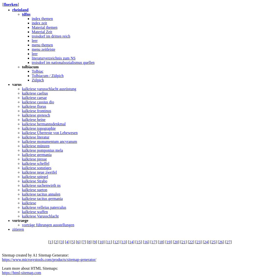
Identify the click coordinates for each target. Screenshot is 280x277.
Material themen (44, 27)
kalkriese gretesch (36, 115)
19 (168, 242)
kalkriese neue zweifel (39, 172)
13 (124, 242)
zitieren (18, 229)
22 (191, 242)
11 (109, 242)
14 (131, 242)
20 (176, 242)
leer (35, 41)
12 (116, 242)
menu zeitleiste (43, 49)
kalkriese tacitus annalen (41, 194)
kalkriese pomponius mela (42, 150)
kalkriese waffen (35, 212)
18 (161, 242)
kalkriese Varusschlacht (40, 216)
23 (198, 242)
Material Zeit (42, 32)
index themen (42, 19)
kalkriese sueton (34, 190)
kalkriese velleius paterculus (44, 207)
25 (213, 242)
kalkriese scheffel (35, 163)
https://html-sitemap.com (21, 273)
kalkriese (29, 203)
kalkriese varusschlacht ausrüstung (49, 89)
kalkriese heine (33, 120)
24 (206, 242)
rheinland (20, 10)
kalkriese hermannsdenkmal (44, 124)
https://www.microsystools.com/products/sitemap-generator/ (49, 259)
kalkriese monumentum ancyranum (49, 141)
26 (221, 242)
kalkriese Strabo (34, 181)
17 (154, 242)
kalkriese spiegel (35, 177)
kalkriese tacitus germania (42, 199)
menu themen (42, 45)
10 (101, 242)
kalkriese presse (34, 159)
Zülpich (38, 80)
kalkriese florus (34, 106)
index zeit (39, 23)
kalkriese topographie (39, 128)
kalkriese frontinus (36, 111)
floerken (11, 4)
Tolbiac (37, 71)
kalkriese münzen (35, 146)
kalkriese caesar (34, 98)
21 (184, 242)
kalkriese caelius (35, 93)
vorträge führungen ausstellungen (48, 225)
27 (228, 242)
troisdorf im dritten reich (51, 36)
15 (139, 242)
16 (146, 242)
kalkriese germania (37, 155)
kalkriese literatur (35, 137)
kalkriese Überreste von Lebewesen (50, 133)
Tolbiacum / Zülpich (47, 76)
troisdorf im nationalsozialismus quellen (63, 62)
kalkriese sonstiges (36, 168)
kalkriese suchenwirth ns (41, 185)
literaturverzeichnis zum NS (54, 58)
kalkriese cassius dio (38, 102)
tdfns (26, 14)
